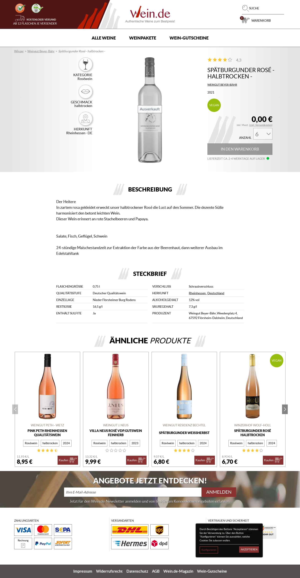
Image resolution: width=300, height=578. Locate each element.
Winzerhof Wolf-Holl (252, 425)
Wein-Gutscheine (189, 37)
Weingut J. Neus (115, 425)
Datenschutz (137, 571)
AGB (156, 571)
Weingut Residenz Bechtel (184, 425)
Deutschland (215, 293)
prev (15, 409)
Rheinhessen (197, 293)
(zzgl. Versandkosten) (260, 125)
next (285, 409)
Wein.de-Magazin (178, 571)
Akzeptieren (249, 549)
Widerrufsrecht (109, 571)
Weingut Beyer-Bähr (41, 51)
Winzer (19, 51)
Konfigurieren (208, 549)
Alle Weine (104, 37)
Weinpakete (142, 37)
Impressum (82, 571)
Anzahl (245, 137)
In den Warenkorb (240, 149)
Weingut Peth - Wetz (47, 425)
